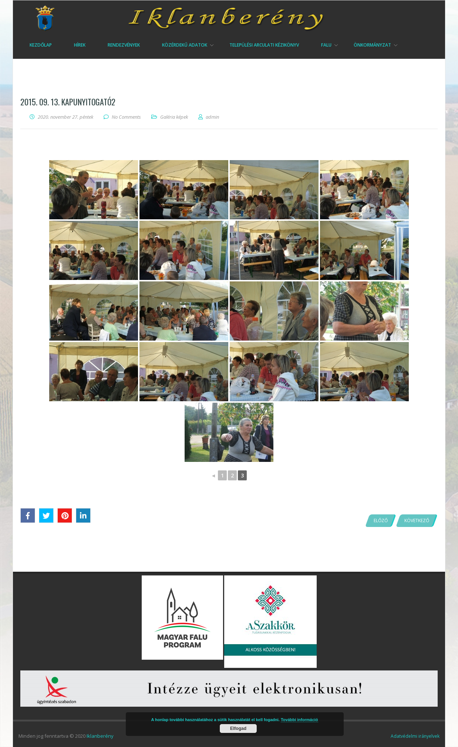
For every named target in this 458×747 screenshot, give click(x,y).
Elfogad (238, 728)
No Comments (126, 117)
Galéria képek (174, 117)
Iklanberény (100, 736)
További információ (299, 719)
